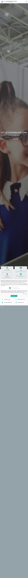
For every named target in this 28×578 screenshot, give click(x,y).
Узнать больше (25, 293)
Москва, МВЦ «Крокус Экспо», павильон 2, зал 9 (13, 137)
